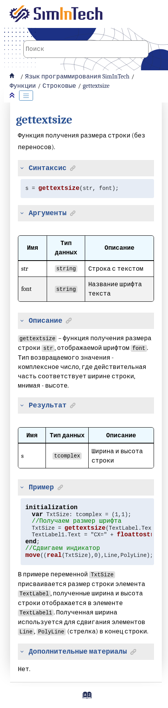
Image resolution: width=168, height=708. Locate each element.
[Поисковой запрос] (86, 49)
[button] (20, 168)
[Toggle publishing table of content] (26, 95)
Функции (23, 85)
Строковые (59, 85)
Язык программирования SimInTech (77, 76)
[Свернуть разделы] (13, 95)
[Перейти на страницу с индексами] (86, 697)
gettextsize (96, 85)
